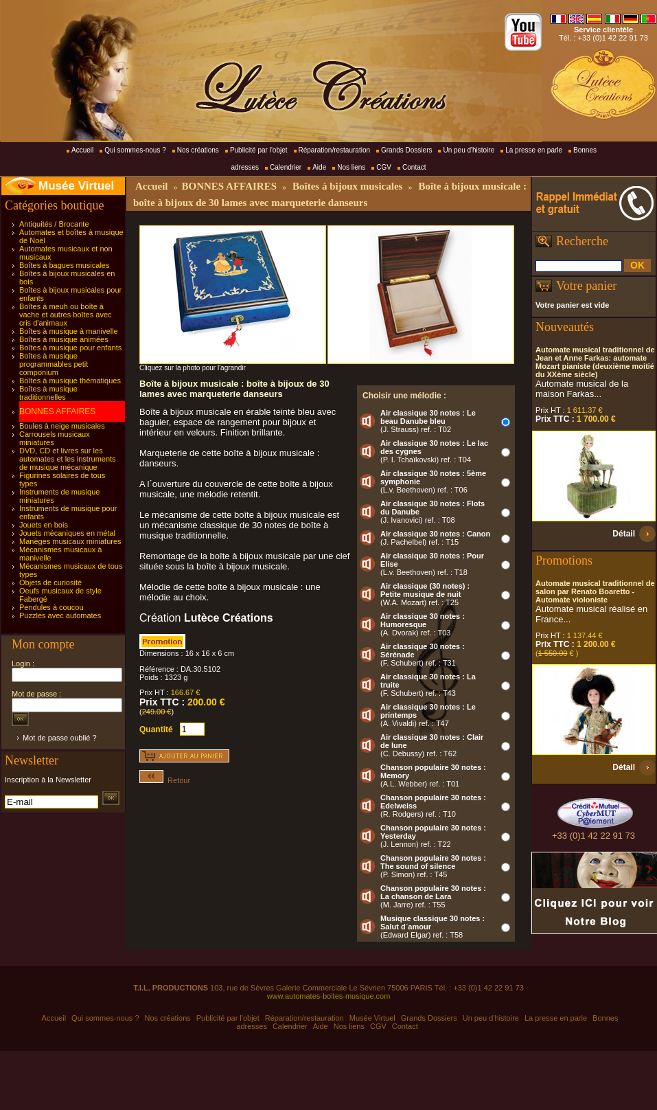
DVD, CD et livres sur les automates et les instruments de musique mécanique (67, 458)
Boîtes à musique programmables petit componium (53, 364)
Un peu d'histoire (468, 150)
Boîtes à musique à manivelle (68, 331)
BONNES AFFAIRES (57, 411)
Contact (414, 167)
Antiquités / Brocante (54, 224)
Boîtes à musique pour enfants (70, 347)
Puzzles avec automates (60, 615)
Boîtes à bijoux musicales (347, 186)
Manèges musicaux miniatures (70, 541)
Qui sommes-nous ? (134, 150)
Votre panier (586, 286)
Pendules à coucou (51, 607)
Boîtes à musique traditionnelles (48, 393)
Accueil (82, 150)
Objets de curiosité (50, 582)
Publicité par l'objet (259, 150)
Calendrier (285, 167)
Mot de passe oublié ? (60, 738)
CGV (383, 167)
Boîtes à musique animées (63, 339)
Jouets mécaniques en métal (67, 533)
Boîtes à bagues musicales (64, 265)
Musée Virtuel (76, 185)
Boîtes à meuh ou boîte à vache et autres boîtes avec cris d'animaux (65, 314)
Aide (319, 167)
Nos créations (198, 150)
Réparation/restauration (335, 150)
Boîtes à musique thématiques (70, 380)
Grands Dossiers (406, 150)
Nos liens (351, 167)
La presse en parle (533, 150)
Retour (164, 780)
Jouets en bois (43, 525)
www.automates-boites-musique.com (329, 996)
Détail (623, 534)
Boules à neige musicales (62, 426)
